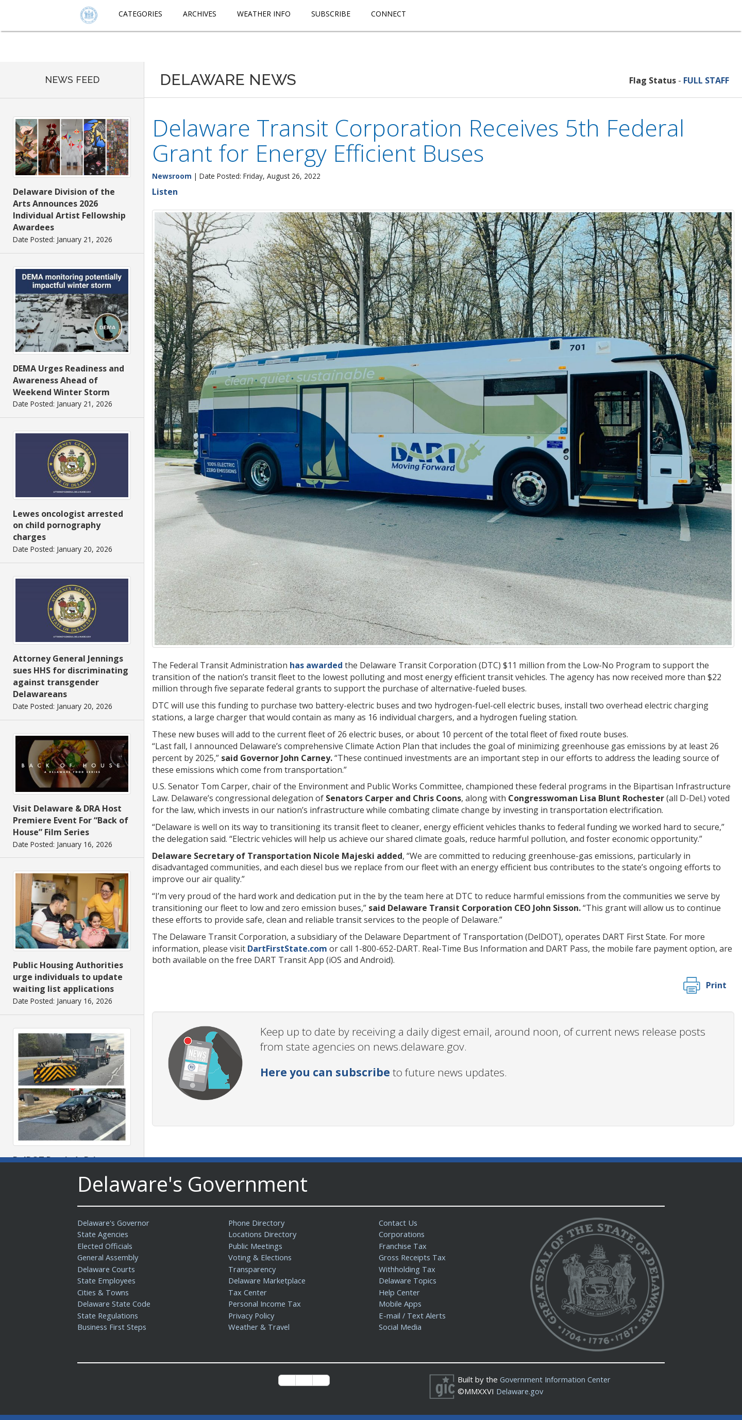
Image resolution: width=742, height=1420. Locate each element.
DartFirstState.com (287, 948)
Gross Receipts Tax (414, 1257)
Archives (199, 14)
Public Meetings (256, 1246)
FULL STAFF (706, 80)
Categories (140, 14)
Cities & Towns (104, 1292)
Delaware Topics (409, 1280)
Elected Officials (105, 1246)
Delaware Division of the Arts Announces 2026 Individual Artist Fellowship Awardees (69, 209)
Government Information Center (557, 1379)
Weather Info (264, 14)
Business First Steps (113, 1327)
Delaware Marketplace (268, 1280)
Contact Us (398, 1223)
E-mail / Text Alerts (413, 1315)
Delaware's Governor (115, 1223)
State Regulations (108, 1315)
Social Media (400, 1327)
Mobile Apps (401, 1303)
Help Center (400, 1292)
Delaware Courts (107, 1269)
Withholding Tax (407, 1269)
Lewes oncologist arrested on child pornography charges (68, 525)
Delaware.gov (520, 1391)
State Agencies (103, 1234)
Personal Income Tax (265, 1303)
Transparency (252, 1269)
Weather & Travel (260, 1327)
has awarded (316, 665)
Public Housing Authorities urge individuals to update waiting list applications (68, 976)
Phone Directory (257, 1223)
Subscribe (330, 14)
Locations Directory (263, 1234)
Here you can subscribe (325, 1072)
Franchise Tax (403, 1246)
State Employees (107, 1280)
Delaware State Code (115, 1303)
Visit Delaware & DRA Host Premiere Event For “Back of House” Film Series (70, 820)
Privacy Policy (252, 1315)
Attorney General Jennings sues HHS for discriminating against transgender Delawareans (70, 676)
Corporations (402, 1234)
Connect (388, 14)
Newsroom (172, 176)
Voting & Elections (260, 1257)
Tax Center (248, 1292)
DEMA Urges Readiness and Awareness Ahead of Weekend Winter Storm (68, 380)
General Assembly (109, 1257)
